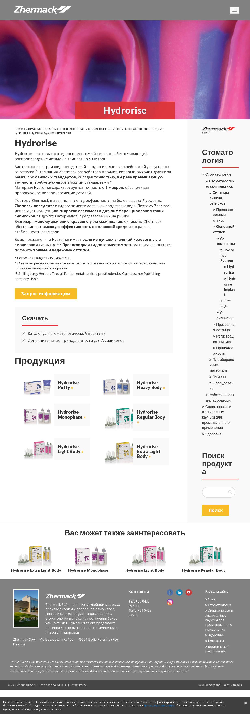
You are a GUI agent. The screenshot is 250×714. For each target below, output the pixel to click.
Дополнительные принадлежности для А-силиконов (73, 340)
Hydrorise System (42, 133)
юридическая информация (217, 649)
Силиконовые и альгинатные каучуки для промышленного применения (216, 417)
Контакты (216, 641)
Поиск (216, 510)
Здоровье (213, 434)
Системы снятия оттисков (112, 129)
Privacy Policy (78, 685)
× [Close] (245, 702)
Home (19, 129)
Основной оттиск (145, 129)
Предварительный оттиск (224, 214)
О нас (212, 599)
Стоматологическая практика (70, 129)
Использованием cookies (159, 705)
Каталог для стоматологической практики (64, 333)
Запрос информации (46, 294)
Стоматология (36, 129)
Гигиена (219, 376)
